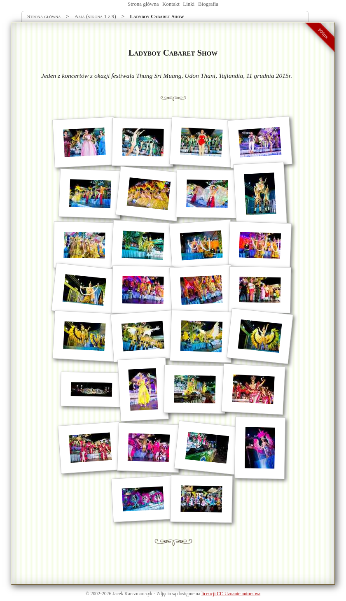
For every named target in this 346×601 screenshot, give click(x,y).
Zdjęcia (164, 593)
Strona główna (143, 4)
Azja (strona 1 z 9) (95, 16)
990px (323, 33)
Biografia (208, 4)
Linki (188, 4)
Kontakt (171, 4)
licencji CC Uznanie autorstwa (230, 593)
